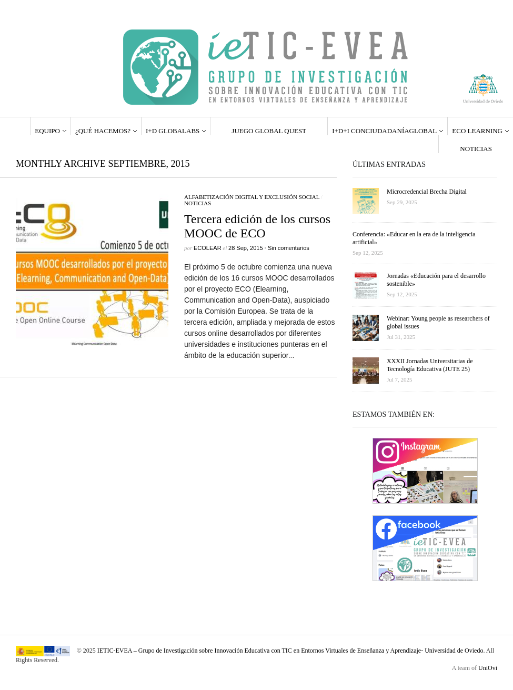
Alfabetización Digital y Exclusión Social (251, 197)
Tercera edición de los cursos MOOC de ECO (257, 226)
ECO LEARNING (477, 131)
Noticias (476, 149)
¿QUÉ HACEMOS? (102, 131)
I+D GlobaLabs (172, 131)
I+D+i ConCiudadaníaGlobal (384, 131)
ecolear (208, 248)
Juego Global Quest (269, 131)
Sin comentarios (288, 248)
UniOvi (487, 668)
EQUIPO (47, 131)
